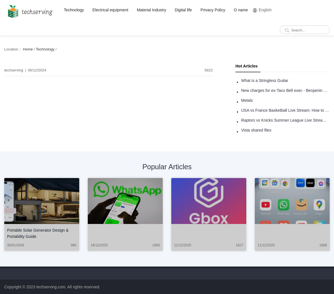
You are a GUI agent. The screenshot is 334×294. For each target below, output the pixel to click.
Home (28, 49)
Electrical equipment (110, 10)
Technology (74, 10)
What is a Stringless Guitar (264, 80)
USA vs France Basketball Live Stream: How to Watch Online (285, 110)
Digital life (183, 10)
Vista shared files (256, 130)
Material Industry (151, 10)
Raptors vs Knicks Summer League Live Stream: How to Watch (285, 120)
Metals (247, 100)
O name (241, 10)
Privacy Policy (213, 10)
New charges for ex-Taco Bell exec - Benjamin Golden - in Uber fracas (285, 90)
